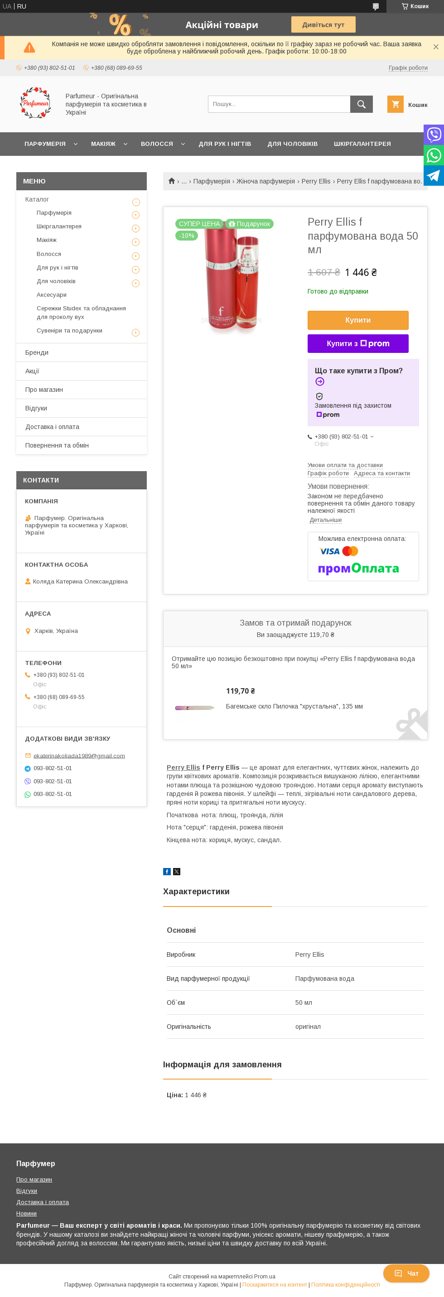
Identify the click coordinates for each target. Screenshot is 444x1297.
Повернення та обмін (57, 445)
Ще (29, 167)
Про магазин (44, 389)
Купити (358, 320)
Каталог (37, 199)
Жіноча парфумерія (265, 181)
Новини (26, 1213)
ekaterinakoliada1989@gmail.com (79, 755)
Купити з (358, 344)
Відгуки (36, 408)
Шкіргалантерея (362, 143)
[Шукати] (361, 104)
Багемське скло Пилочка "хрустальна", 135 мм (294, 706)
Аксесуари (52, 294)
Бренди (36, 352)
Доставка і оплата (52, 426)
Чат (406, 1273)
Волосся (157, 143)
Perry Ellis (316, 181)
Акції (32, 371)
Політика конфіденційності (345, 1285)
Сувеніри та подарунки (69, 330)
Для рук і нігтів (224, 143)
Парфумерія (45, 143)
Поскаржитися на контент (274, 1285)
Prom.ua (264, 1276)
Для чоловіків (292, 143)
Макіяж (103, 143)
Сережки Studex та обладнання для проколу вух (81, 312)
